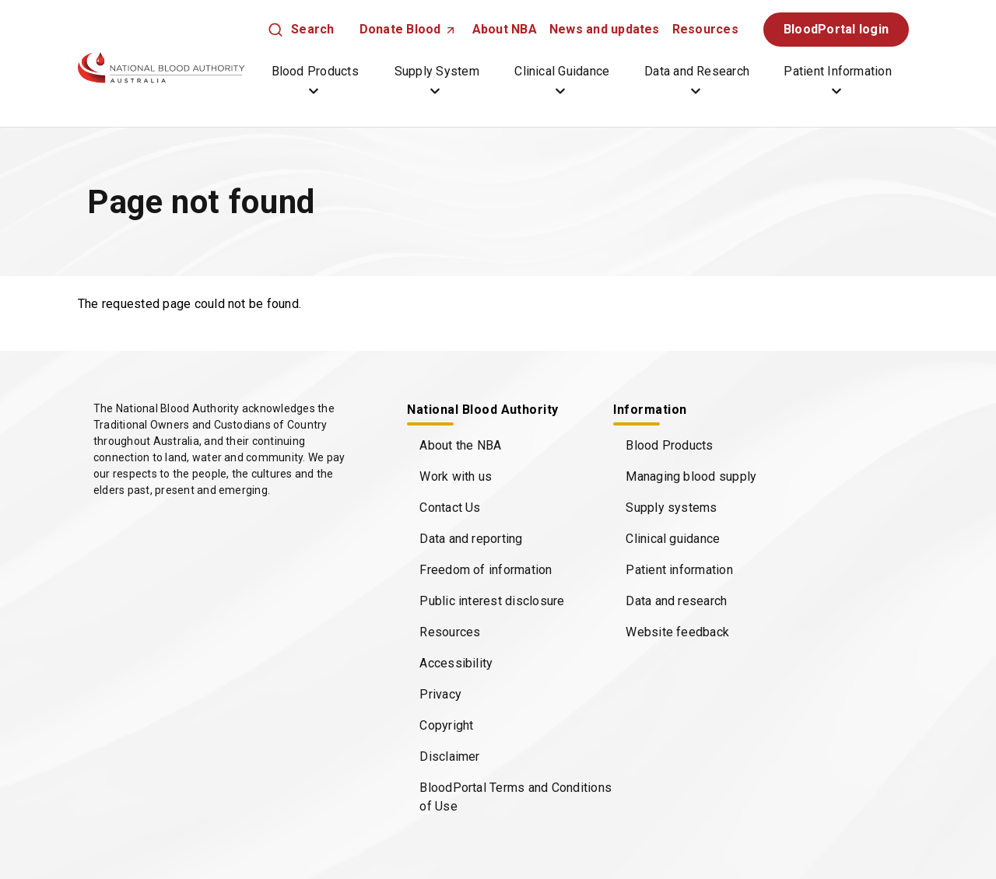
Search (312, 29)
